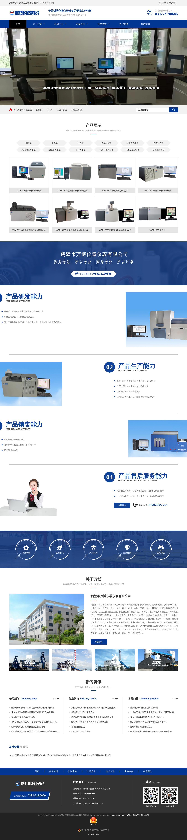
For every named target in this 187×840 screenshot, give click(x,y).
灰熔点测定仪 (77, 110)
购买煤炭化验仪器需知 (81, 731)
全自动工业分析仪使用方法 (23, 717)
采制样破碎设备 (106, 150)
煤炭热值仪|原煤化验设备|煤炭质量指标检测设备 (92, 717)
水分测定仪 (80, 150)
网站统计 (136, 815)
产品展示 (80, 24)
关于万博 (162, 3)
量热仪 (29, 110)
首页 (18, 24)
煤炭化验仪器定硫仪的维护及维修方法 (147, 717)
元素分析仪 (158, 143)
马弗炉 (49, 110)
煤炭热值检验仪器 (42, 755)
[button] (90, 102)
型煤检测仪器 (158, 150)
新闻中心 (58, 24)
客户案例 (123, 24)
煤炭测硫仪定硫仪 (58, 755)
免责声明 (95, 834)
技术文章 (102, 24)
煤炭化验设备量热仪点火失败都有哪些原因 (89, 722)
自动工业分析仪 (87, 755)
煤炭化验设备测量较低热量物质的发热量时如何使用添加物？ (94, 707)
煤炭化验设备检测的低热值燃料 (144, 707)
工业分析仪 (62, 110)
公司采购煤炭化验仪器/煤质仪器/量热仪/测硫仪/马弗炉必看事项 (35, 731)
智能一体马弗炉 (73, 755)
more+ (56, 699)
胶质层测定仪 (55, 150)
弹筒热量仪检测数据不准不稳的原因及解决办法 (151, 731)
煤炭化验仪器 (27, 755)
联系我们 (173, 3)
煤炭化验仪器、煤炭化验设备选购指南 (28, 727)
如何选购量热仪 (78, 727)
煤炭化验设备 (15, 755)
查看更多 (99, 642)
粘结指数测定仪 (29, 150)
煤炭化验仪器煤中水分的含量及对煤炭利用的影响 (33, 707)
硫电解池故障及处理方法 (141, 727)
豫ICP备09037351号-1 (122, 815)
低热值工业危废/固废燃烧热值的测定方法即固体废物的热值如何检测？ (154, 712)
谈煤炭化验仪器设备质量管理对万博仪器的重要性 (33, 712)
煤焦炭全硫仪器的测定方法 (82, 712)
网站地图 (145, 815)
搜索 (173, 109)
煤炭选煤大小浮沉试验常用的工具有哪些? (148, 722)
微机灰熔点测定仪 (103, 755)
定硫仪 (39, 110)
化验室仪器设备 (132, 150)
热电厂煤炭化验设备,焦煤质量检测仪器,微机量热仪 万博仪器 (35, 722)
